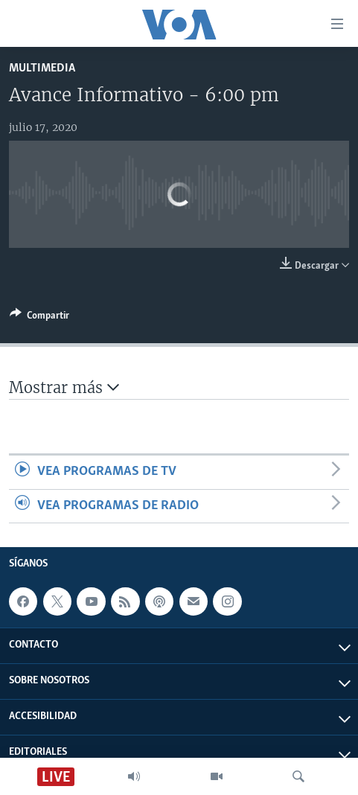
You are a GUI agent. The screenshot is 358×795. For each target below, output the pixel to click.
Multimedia (42, 68)
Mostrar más (64, 387)
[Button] (39, 318)
